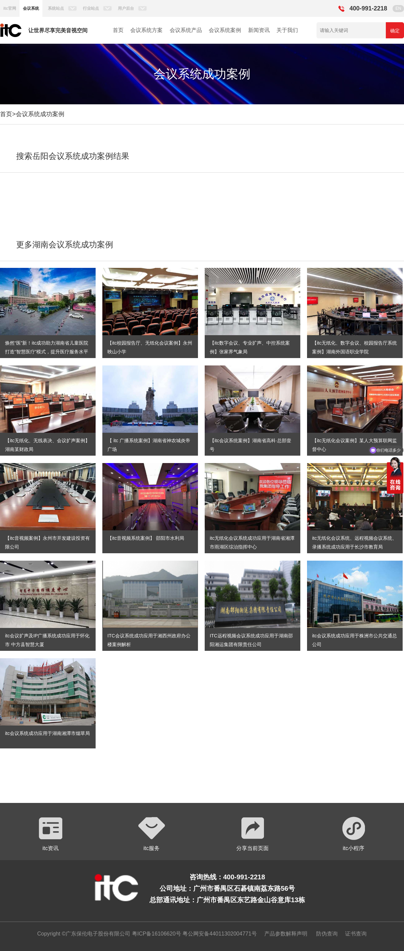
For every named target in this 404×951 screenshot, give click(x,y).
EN (398, 8)
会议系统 (31, 8)
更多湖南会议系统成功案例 (64, 244)
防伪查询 (327, 934)
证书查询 (356, 934)
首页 (118, 30)
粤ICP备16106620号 (155, 934)
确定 (395, 30)
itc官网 (9, 8)
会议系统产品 (186, 30)
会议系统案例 (225, 30)
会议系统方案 (146, 30)
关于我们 (287, 30)
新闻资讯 (259, 30)
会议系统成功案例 (40, 114)
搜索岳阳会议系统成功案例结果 (72, 156)
